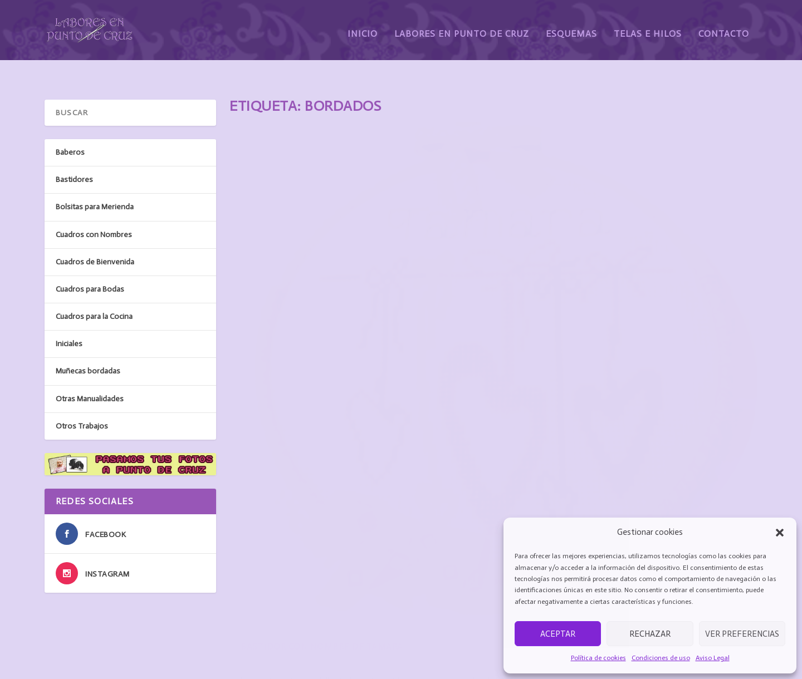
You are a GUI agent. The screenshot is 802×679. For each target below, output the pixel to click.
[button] (779, 532)
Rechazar (650, 634)
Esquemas (571, 26)
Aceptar (557, 634)
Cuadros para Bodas (90, 264)
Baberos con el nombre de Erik (587, 437)
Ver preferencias (742, 634)
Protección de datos (468, 656)
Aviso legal (452, 616)
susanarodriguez (308, 394)
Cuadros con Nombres (94, 209)
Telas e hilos (238, 643)
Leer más (264, 451)
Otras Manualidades (90, 373)
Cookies (447, 643)
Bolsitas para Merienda (95, 181)
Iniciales (69, 318)
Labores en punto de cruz (260, 616)
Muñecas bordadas (88, 346)
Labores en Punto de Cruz (461, 26)
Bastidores (392, 394)
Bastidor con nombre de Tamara (322, 376)
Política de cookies (598, 658)
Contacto (723, 26)
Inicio (363, 26)
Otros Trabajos (82, 401)
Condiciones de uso (661, 658)
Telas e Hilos (648, 26)
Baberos (662, 455)
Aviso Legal (713, 658)
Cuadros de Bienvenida (95, 237)
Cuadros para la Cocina (94, 291)
